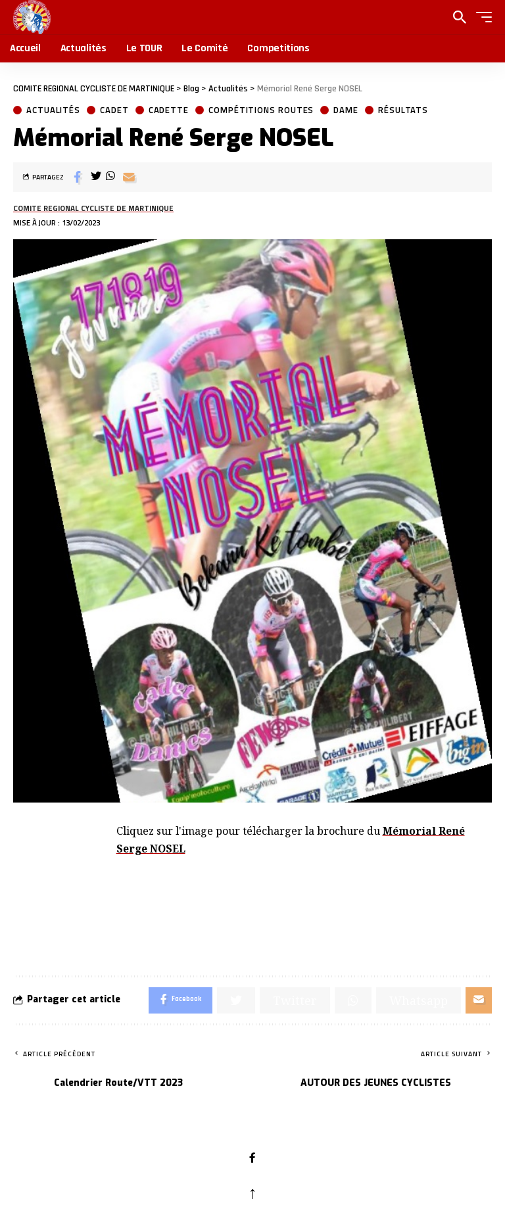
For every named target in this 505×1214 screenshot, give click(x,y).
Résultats (403, 110)
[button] (480, 17)
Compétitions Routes (261, 110)
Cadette (169, 110)
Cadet (114, 110)
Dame (345, 110)
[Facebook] (252, 1159)
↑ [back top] (253, 1193)
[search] (459, 17)
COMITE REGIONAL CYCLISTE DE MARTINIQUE (93, 208)
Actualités (53, 110)
